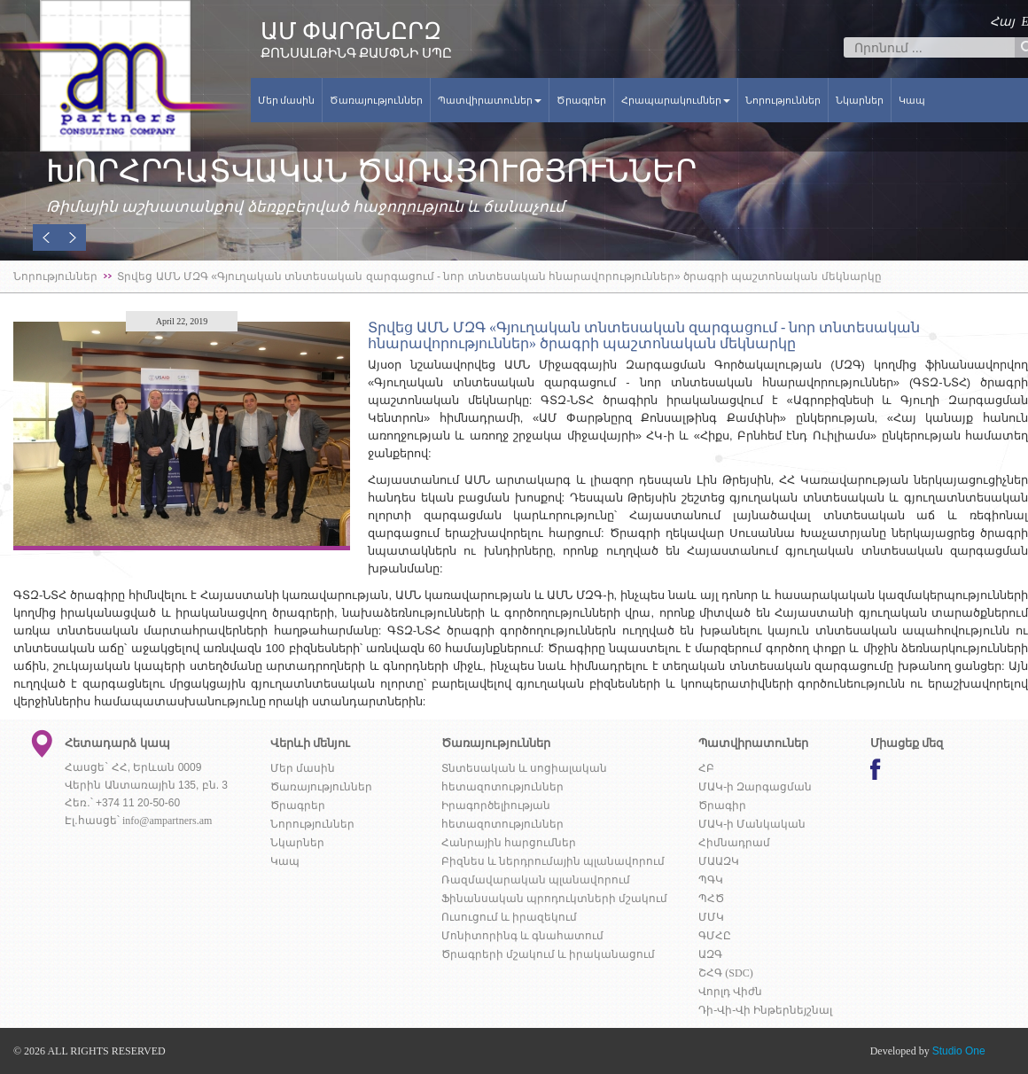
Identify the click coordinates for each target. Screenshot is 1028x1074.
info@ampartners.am (167, 820)
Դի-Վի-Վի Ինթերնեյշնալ (765, 1010)
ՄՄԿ (711, 917)
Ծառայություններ (376, 100)
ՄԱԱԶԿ (718, 861)
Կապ (912, 100)
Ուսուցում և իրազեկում (509, 917)
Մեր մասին (286, 100)
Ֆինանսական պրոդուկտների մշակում (554, 898)
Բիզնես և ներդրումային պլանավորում (553, 861)
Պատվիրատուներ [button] (489, 100)
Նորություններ (783, 100)
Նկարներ (860, 100)
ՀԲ (706, 768)
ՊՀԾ (711, 898)
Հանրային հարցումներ (508, 843)
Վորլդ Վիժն (730, 991)
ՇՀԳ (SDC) (725, 973)
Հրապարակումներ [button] (675, 100)
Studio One (958, 1051)
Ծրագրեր (581, 100)
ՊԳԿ (710, 880)
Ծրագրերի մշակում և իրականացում (548, 954)
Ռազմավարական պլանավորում (535, 880)
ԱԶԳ (710, 954)
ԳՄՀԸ (714, 936)
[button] (46, 237)
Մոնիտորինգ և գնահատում (522, 936)
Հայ (1002, 21)
